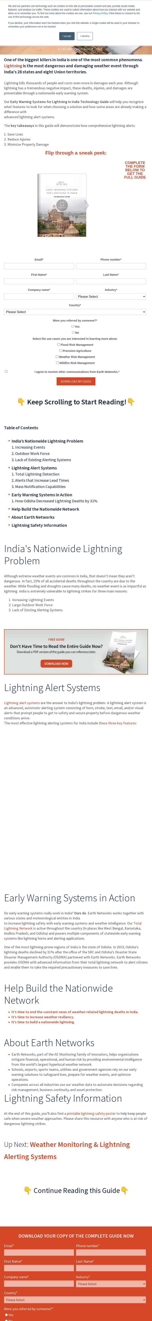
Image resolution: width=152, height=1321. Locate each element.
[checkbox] (75, 329)
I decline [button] (85, 36)
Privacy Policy (100, 13)
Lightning (13, 65)
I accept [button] (67, 36)
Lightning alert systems (22, 702)
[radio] (75, 326)
